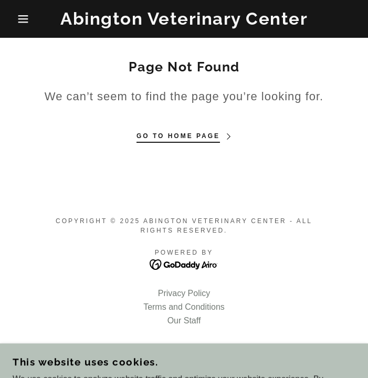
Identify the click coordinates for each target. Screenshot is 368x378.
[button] (24, 18)
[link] (184, 18)
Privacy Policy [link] (184, 293)
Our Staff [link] (184, 320)
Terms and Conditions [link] (184, 306)
